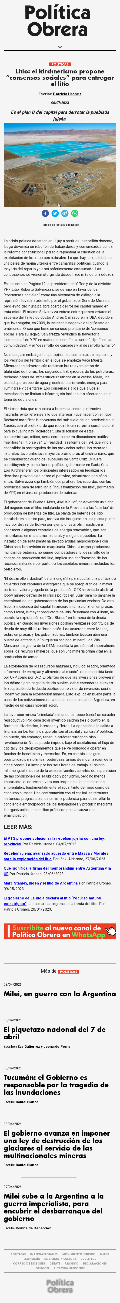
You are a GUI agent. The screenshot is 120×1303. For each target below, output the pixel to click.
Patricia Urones (67, 94)
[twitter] (55, 214)
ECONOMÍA (31, 1259)
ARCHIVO (71, 1263)
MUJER (105, 1254)
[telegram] (65, 214)
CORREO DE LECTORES (29, 1263)
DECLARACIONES (95, 1263)
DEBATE (55, 1263)
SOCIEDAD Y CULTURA (60, 1259)
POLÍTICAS (59, 64)
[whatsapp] (74, 214)
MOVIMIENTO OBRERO (79, 1254)
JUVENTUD (89, 1259)
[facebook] (45, 214)
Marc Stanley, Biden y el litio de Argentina (41, 883)
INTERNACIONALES (44, 1254)
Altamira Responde (69, 1268)
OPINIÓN (42, 1268)
